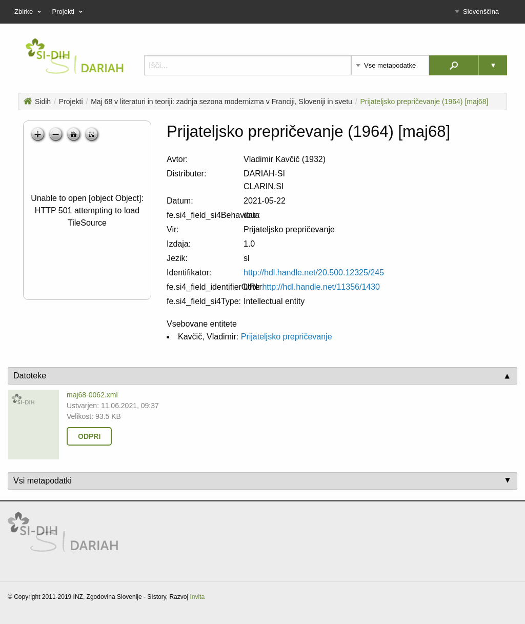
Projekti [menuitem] (68, 12)
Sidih (37, 101)
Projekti (71, 101)
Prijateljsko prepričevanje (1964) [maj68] (424, 101)
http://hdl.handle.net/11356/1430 (321, 287)
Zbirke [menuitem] (29, 12)
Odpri (89, 436)
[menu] (262, 12)
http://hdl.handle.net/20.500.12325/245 (314, 272)
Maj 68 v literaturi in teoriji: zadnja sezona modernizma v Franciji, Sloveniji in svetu (221, 101)
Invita (197, 596)
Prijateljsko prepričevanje (286, 336)
